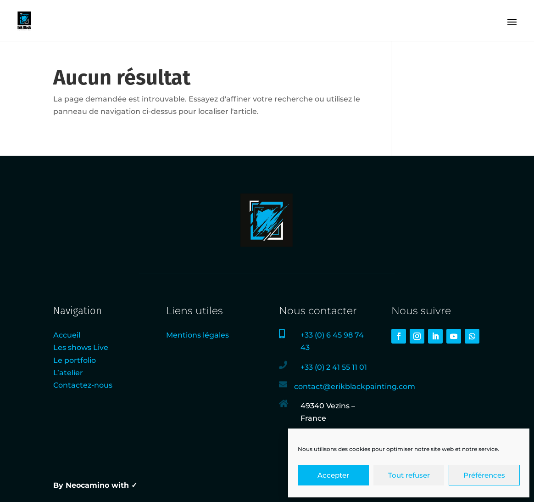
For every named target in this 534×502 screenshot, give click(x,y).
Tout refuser (409, 475)
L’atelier (68, 372)
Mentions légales (197, 335)
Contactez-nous (82, 385)
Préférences (484, 475)
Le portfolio (74, 360)
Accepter (333, 475)
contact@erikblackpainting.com (354, 386)
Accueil (66, 335)
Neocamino (87, 485)
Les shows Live (80, 347)
